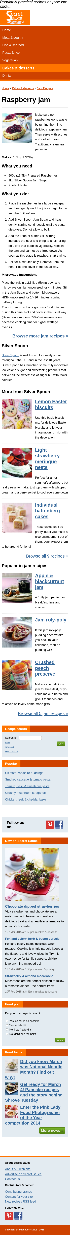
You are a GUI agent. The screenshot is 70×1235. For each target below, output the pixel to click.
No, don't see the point (22, 1034)
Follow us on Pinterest (50, 825)
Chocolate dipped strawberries (32, 906)
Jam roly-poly (50, 619)
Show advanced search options (11, 747)
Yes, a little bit (17, 1025)
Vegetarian (10, 60)
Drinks (6, 75)
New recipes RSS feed (20, 1201)
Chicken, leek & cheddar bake (25, 799)
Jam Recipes (45, 88)
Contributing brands (18, 1191)
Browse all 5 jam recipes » (43, 713)
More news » (52, 1130)
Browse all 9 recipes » (47, 556)
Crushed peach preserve (45, 668)
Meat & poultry (12, 37)
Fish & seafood (13, 45)
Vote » (60, 1040)
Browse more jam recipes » (40, 336)
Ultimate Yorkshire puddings (24, 773)
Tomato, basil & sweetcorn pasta (27, 786)
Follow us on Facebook (59, 825)
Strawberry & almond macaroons (29, 976)
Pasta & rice (11, 52)
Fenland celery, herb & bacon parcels (32, 938)
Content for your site (19, 1196)
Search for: (11, 737)
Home (6, 30)
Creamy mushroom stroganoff (25, 792)
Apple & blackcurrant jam (49, 581)
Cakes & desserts (18, 68)
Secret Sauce (23, 1229)
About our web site (17, 1169)
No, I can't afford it (20, 1029)
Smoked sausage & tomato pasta (27, 779)
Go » (60, 744)
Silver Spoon (10, 355)
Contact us (12, 1179)
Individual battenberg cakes (47, 510)
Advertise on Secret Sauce (23, 1174)
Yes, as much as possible (24, 1021)
